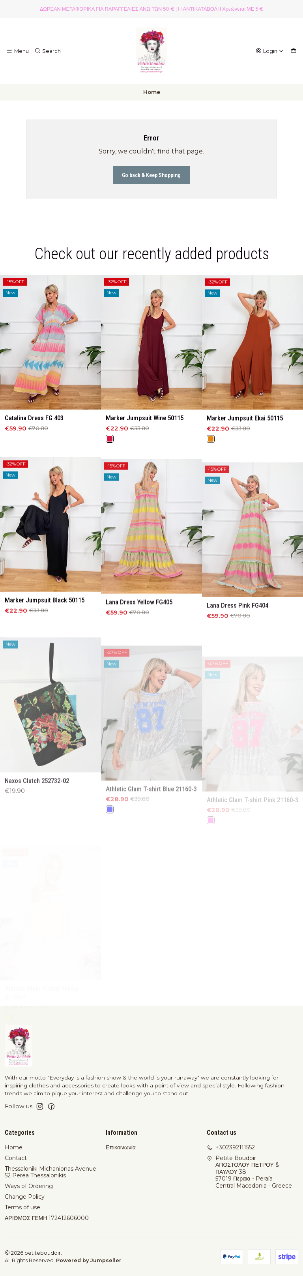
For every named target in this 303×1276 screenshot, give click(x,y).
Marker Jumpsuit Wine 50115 (144, 438)
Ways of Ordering (29, 1186)
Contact (16, 1158)
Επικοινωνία (121, 1147)
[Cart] (293, 50)
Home (13, 1147)
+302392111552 (231, 1147)
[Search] (47, 50)
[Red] (110, 458)
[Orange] (211, 469)
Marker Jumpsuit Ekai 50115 (245, 449)
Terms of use (22, 1207)
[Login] (270, 50)
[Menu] (17, 50)
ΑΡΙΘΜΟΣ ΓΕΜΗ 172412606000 (47, 1218)
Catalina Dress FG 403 (34, 430)
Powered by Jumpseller (89, 1260)
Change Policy (25, 1196)
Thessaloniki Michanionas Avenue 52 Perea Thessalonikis (50, 1172)
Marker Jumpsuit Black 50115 (44, 638)
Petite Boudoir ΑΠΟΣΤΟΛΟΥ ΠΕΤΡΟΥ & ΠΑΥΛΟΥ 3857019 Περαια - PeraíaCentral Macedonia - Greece (249, 1171)
